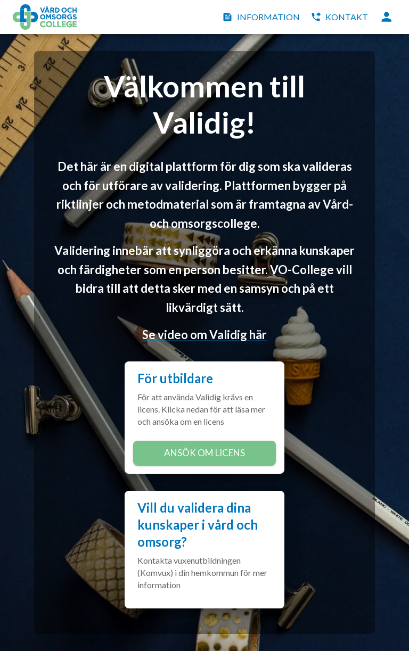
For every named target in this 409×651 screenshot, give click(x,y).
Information (262, 17)
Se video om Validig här (204, 334)
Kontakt (340, 17)
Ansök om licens (204, 453)
